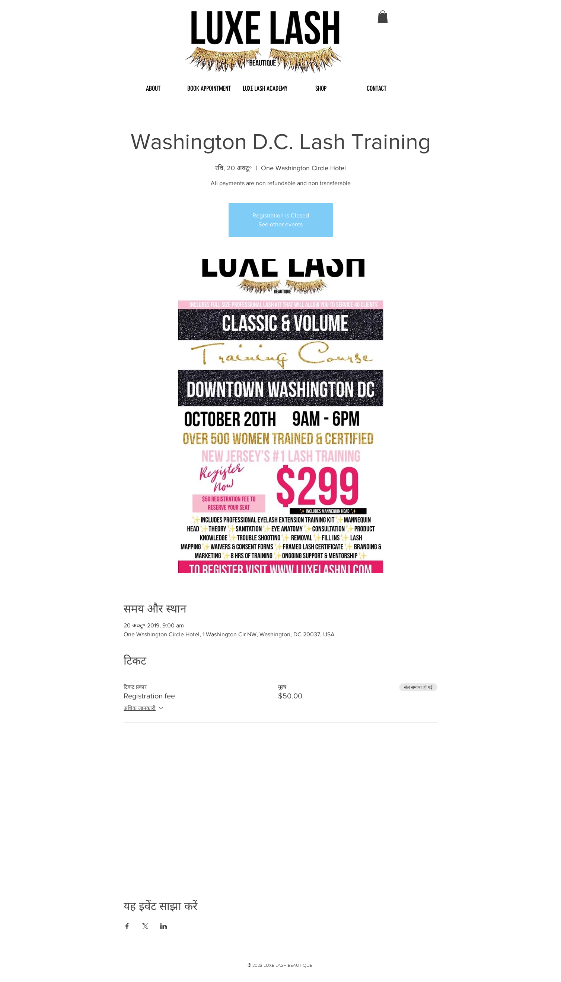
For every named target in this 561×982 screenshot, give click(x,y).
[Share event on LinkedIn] (163, 926)
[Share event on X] (145, 926)
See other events (280, 224)
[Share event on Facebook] (127, 926)
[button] (382, 16)
